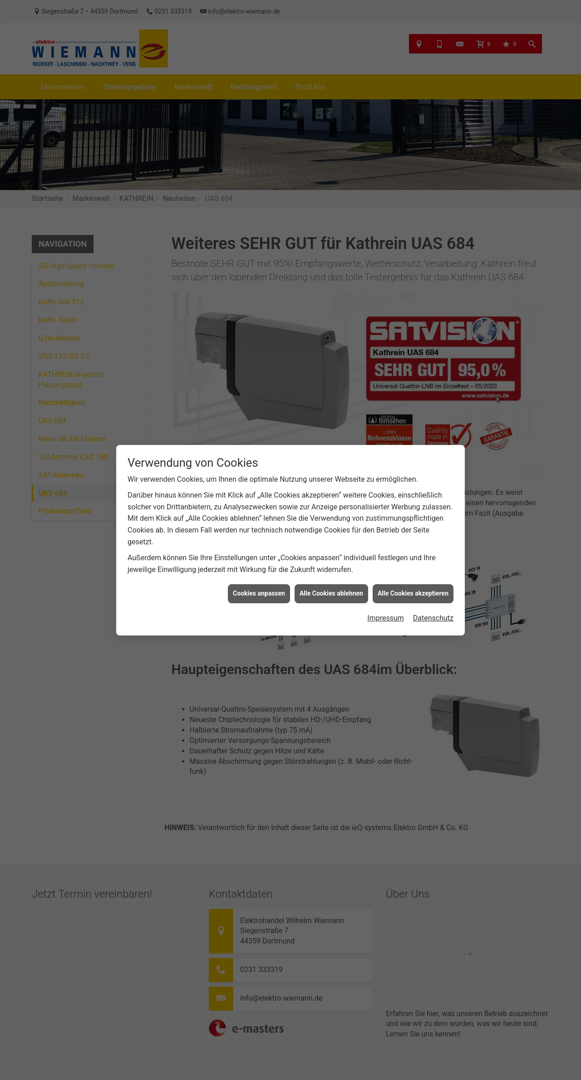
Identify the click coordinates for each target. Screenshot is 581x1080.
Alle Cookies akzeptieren (413, 572)
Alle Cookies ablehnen (331, 572)
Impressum (385, 597)
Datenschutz (433, 597)
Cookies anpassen (259, 572)
